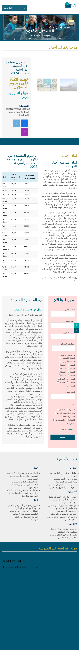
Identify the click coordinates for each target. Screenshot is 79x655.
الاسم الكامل (62, 312)
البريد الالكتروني (62, 334)
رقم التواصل (62, 323)
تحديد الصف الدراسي (65, 370)
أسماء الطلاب (62, 394)
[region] (56, 74)
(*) (61, 429)
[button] (47, 85)
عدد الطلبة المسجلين (63, 346)
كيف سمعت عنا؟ (69, 404)
